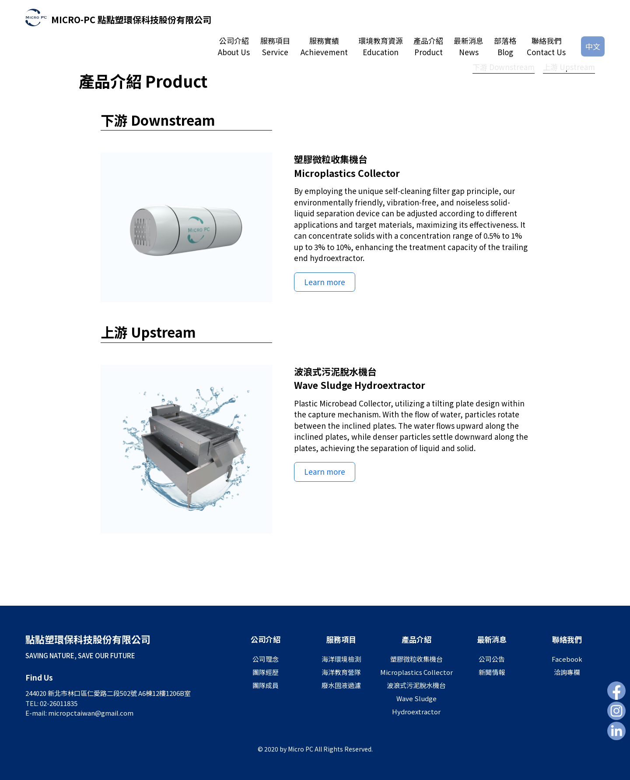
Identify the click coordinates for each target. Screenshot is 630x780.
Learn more (324, 281)
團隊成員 (265, 685)
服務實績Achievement (324, 46)
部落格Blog (505, 46)
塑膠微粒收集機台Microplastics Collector (416, 665)
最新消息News (468, 46)
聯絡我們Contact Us (546, 46)
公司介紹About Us (234, 46)
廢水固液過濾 (341, 685)
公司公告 (492, 659)
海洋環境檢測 (341, 659)
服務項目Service (275, 46)
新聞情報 (492, 672)
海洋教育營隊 (341, 672)
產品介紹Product (428, 46)
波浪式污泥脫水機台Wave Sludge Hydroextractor (416, 698)
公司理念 (265, 659)
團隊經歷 (265, 672)
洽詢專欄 (567, 672)
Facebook (567, 659)
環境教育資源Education (380, 46)
